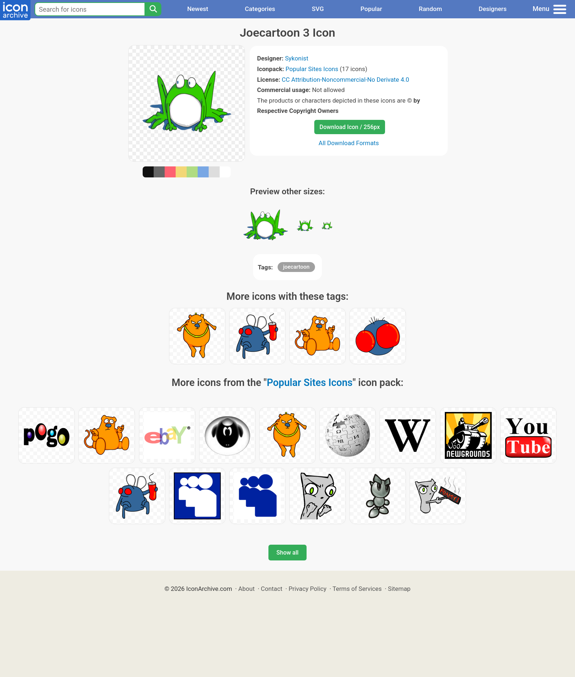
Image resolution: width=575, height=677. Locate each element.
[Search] (152, 9)
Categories (260, 8)
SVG (318, 8)
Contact (271, 588)
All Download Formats (349, 143)
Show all (287, 552)
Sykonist (296, 58)
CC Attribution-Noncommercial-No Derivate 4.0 (345, 79)
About (246, 588)
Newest (197, 8)
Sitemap (399, 588)
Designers (492, 8)
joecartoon (296, 267)
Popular (371, 8)
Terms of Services (357, 588)
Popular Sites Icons (312, 69)
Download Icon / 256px (349, 127)
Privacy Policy (307, 588)
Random (430, 8)
